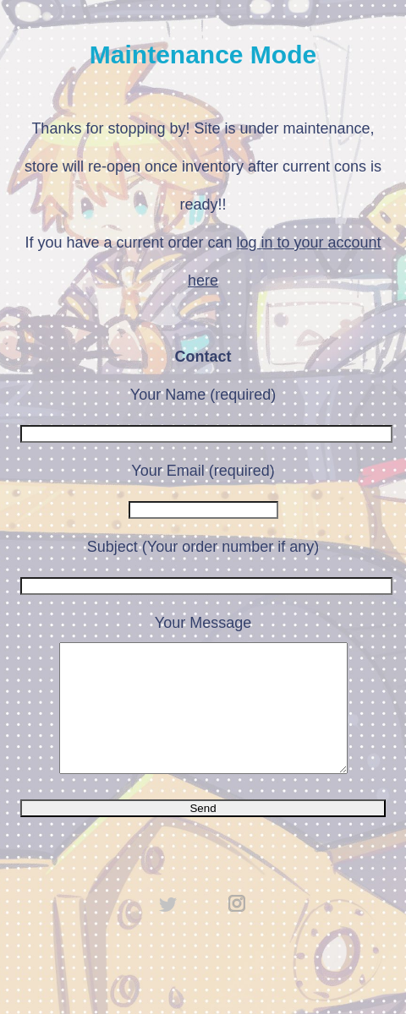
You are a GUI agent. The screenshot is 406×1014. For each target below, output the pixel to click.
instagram (237, 928)
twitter (168, 928)
